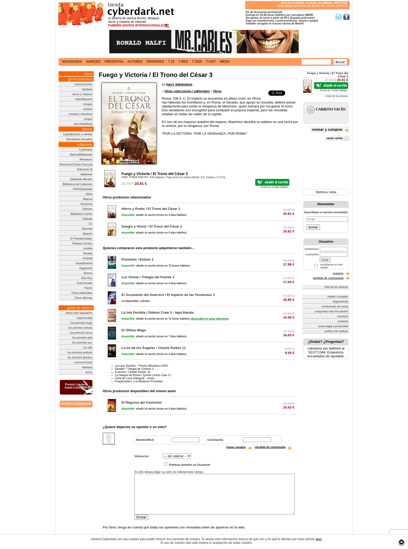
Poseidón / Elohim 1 (138, 259)
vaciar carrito (337, 139)
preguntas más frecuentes (331, 311)
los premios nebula (80, 327)
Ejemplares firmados (79, 139)
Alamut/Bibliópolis (81, 154)
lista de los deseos (336, 286)
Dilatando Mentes (81, 179)
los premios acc (82, 342)
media (225, 61)
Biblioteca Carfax (81, 213)
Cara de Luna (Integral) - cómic (135, 378)
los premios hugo (81, 322)
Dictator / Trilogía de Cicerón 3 (134, 368)
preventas (114, 61)
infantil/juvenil (83, 99)
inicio (88, 74)
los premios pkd (82, 337)
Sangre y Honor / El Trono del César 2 (152, 226)
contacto (342, 321)
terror (88, 372)
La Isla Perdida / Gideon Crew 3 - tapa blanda (158, 312)
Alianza (87, 199)
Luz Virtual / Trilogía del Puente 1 (148, 277)
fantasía (87, 89)
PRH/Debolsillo (82, 189)
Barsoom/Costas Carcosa (76, 164)
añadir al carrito (139, 215)
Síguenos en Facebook (346, 17)
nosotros (342, 316)
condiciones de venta (334, 306)
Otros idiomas (83, 297)
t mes (183, 61)
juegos (88, 118)
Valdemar (86, 174)
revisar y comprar (330, 129)
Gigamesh (85, 268)
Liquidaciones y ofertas (77, 134)
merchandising (83, 123)
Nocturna (86, 203)
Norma (88, 273)
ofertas (87, 129)
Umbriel (87, 258)
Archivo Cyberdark (76, 403)
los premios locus (81, 332)
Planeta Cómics (82, 243)
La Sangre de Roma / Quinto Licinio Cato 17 (143, 375)
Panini (88, 287)
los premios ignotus (80, 357)
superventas (84, 317)
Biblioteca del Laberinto (77, 184)
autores (135, 61)
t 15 (171, 61)
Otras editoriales (82, 292)
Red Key (86, 278)
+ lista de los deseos (336, 96)
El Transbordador (81, 238)
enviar (313, 227)
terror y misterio (82, 94)
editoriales (84, 144)
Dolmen (87, 208)
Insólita (87, 248)
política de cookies (336, 331)
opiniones (155, 61)
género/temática (80, 79)
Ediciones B (84, 169)
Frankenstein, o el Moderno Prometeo (139, 381)
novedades (72, 61)
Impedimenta (84, 263)
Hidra (88, 194)
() (209, 318)
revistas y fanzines (80, 113)
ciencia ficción (83, 84)
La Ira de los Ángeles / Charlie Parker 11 (154, 348)
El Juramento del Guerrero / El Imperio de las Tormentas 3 (168, 295)
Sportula (87, 228)
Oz (90, 223)
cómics (88, 109)
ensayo (87, 104)
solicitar (136, 301)
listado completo (338, 296)
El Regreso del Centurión (142, 402)
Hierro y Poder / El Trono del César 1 (151, 209)
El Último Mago (134, 330)
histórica (321, 192)
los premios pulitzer (80, 352)
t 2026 (197, 61)
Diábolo (87, 218)
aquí (319, 539)
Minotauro (86, 159)
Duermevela (84, 283)
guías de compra (79, 308)
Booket (88, 253)
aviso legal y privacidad (333, 326)
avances (93, 61)
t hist (211, 61)
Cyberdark (85, 149)
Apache (87, 233)
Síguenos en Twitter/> (338, 17)
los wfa (88, 347)
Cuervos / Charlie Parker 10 (132, 371)
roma (332, 192)
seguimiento (340, 301)
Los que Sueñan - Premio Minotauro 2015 (141, 365)
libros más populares (79, 312)
